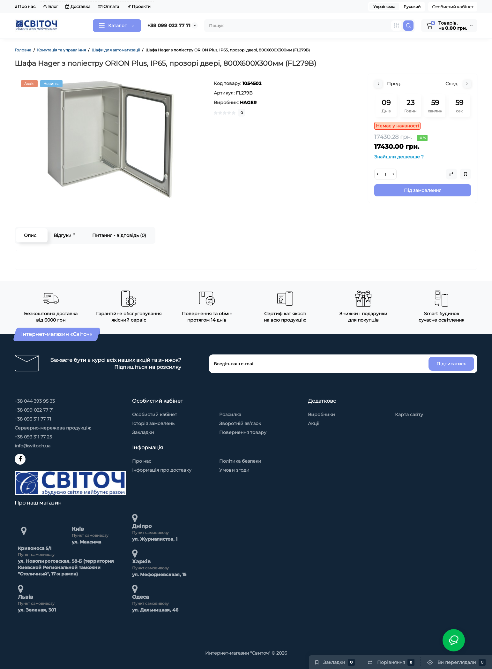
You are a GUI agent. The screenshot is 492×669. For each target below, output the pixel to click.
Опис (30, 235)
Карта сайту (409, 414)
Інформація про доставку (161, 470)
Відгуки (64, 235)
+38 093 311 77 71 (33, 419)
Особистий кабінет (452, 6)
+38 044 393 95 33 (35, 401)
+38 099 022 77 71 (168, 25)
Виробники (321, 414)
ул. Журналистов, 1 (154, 539)
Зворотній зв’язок (240, 423)
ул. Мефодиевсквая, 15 (159, 574)
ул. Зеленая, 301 (37, 610)
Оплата (108, 6)
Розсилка (230, 414)
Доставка (78, 6)
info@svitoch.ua (32, 446)
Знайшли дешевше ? (399, 157)
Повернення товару (242, 432)
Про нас (25, 6)
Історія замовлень (153, 423)
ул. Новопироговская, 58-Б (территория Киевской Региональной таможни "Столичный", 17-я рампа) (66, 567)
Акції (313, 423)
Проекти (139, 6)
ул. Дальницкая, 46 (155, 610)
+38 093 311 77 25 (33, 437)
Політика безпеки (240, 461)
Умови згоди (234, 470)
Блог (50, 6)
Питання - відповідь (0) (119, 235)
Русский (412, 6)
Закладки (143, 432)
